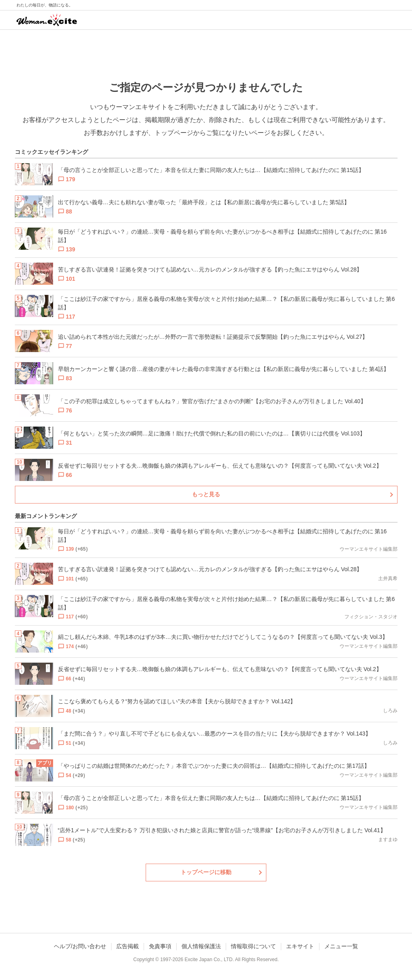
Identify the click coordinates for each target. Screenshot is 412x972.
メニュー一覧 (341, 946)
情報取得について (253, 946)
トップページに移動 (206, 872)
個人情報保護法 (201, 946)
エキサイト (300, 946)
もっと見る (206, 494)
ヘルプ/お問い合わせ (80, 946)
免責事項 (160, 946)
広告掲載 (127, 946)
